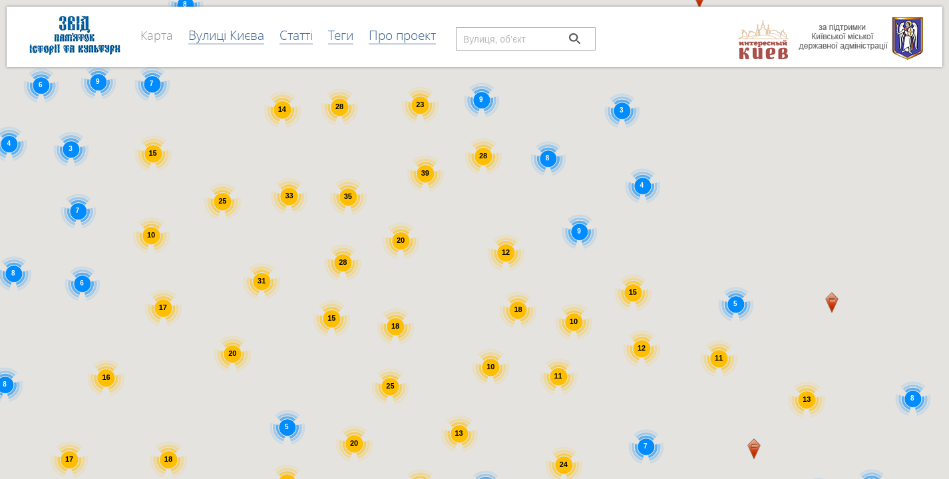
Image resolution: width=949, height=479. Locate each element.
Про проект (402, 35)
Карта (156, 35)
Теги (340, 35)
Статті (296, 35)
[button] (754, 448)
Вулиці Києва (226, 35)
